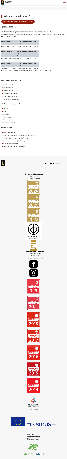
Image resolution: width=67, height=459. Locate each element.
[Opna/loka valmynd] (64, 2)
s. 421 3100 (47, 163)
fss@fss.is (59, 163)
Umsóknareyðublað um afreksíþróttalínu (18, 21)
